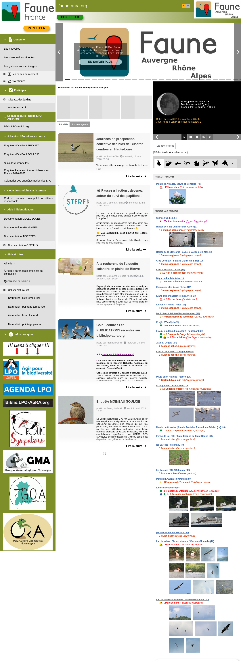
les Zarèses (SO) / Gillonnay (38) (173, 470)
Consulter (70, 17)
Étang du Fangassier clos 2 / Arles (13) (176, 296)
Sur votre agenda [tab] (79, 124)
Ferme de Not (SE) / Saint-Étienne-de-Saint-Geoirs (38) (184, 436)
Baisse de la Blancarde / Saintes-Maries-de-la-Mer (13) (184, 252)
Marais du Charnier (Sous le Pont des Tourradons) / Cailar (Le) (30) (190, 427)
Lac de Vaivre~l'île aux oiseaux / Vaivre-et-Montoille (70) (185, 541)
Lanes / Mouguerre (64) (168, 487)
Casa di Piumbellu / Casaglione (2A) (175, 351)
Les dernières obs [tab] (165, 146)
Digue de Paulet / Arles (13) (170, 278)
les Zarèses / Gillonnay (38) (170, 445)
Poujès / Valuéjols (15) (167, 322)
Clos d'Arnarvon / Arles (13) (170, 269)
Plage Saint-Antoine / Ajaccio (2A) (173, 377)
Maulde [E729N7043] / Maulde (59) (173, 479)
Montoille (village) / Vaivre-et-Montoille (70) (178, 184)
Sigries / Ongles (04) (166, 218)
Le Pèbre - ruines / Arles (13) (171, 304)
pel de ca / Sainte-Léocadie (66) (172, 532)
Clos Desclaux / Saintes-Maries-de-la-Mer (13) (180, 260)
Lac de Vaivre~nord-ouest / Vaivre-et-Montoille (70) (182, 599)
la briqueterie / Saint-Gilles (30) (172, 385)
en (188, 6)
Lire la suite (136, 176)
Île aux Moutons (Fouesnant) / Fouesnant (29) (179, 331)
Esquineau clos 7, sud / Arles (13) (173, 287)
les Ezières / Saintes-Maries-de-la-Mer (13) (178, 313)
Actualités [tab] (63, 124)
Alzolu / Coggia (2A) (166, 342)
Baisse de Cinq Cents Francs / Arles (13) (177, 226)
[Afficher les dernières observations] (170, 152)
